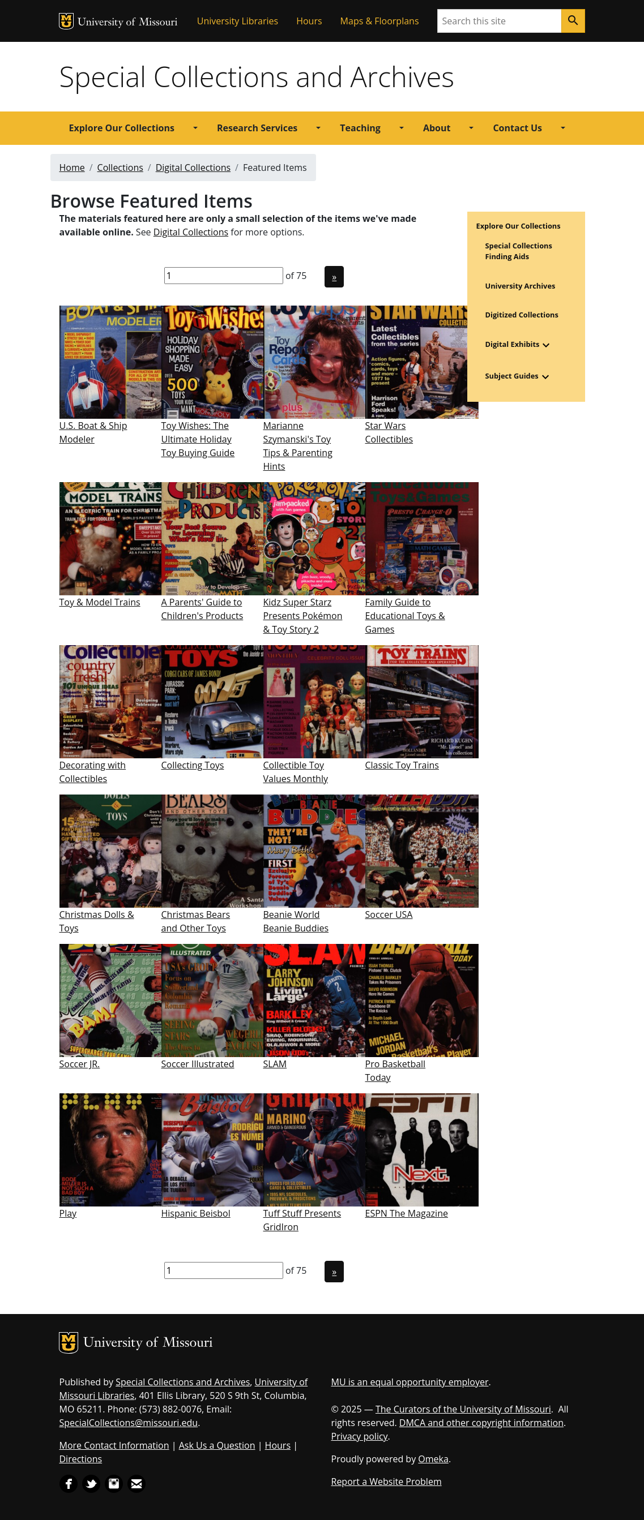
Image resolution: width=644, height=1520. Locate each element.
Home (72, 167)
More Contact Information (114, 1445)
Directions (81, 1459)
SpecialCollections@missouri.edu (128, 1422)
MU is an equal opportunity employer (410, 1382)
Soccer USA (389, 914)
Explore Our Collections (121, 128)
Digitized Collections (521, 315)
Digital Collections (193, 167)
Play (68, 1213)
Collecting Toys (192, 765)
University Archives (520, 286)
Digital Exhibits (512, 344)
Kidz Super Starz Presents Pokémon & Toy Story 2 (303, 616)
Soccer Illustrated (197, 1064)
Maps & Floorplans (379, 21)
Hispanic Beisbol (196, 1213)
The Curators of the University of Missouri (463, 1409)
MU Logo (66, 21)
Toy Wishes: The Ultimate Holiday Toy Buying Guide (198, 439)
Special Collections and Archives (256, 76)
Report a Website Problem (386, 1481)
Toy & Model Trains (99, 602)
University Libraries (237, 21)
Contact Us (517, 128)
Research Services (257, 128)
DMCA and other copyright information (481, 1422)
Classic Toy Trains (402, 765)
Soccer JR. (79, 1064)
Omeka (433, 1459)
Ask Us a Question (217, 1445)
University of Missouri (128, 23)
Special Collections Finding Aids (518, 251)
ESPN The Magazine (406, 1213)
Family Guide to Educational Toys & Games (405, 616)
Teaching (360, 128)
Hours (309, 21)
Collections (120, 167)
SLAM (275, 1064)
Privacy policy (359, 1436)
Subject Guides (512, 376)
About (437, 128)
